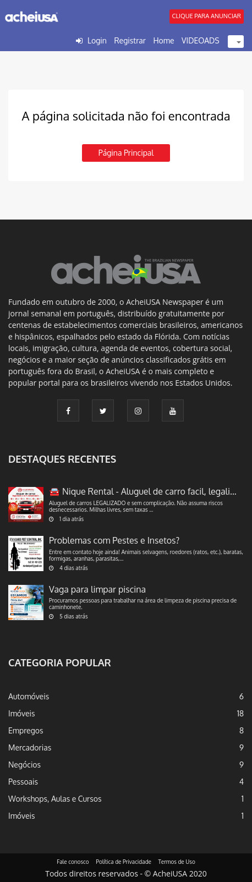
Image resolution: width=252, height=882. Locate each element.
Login (97, 40)
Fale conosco (73, 861)
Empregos (25, 730)
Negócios (24, 764)
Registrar (129, 40)
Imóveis (21, 713)
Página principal (126, 152)
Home (163, 40)
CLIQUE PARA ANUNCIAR (206, 16)
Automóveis (28, 696)
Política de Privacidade (123, 861)
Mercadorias (29, 747)
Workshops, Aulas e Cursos (54, 798)
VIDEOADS (201, 40)
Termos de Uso (176, 861)
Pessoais (23, 781)
